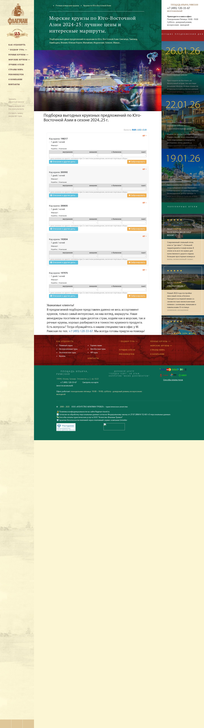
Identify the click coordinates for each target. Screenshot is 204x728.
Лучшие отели (127, 350)
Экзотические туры (67, 353)
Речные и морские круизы (67, 6)
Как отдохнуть (65, 341)
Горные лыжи (96, 346)
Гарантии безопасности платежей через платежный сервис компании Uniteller (93, 420)
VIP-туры (94, 353)
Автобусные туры (98, 349)
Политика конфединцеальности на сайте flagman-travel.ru (84, 412)
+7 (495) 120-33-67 (81, 331)
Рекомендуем (126, 354)
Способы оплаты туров (173, 380)
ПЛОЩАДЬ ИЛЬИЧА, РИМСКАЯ (184, 5)
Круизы (62, 356)
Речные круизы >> (160, 341)
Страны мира (157, 350)
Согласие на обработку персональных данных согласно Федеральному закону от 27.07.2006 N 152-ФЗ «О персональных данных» (115, 415)
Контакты (93, 358)
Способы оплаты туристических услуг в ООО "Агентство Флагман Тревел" (91, 417)
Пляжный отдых (66, 346)
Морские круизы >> (161, 346)
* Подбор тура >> (128, 341)
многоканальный (174, 11)
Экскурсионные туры (68, 349)
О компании (157, 354)
